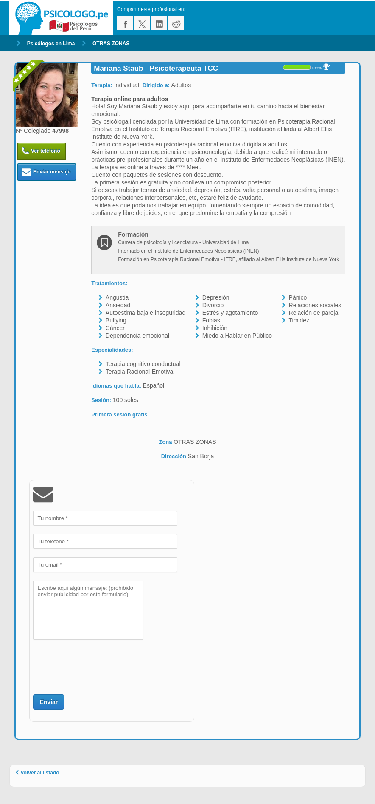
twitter (142, 23)
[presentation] (97, 666)
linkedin (159, 23)
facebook (125, 23)
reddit (176, 23)
